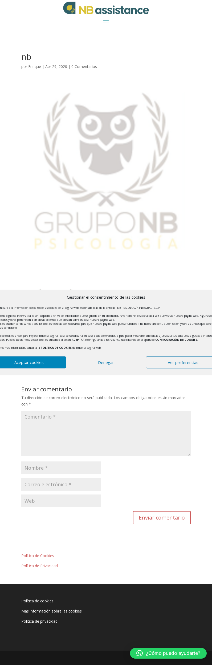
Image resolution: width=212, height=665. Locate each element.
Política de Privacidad (39, 565)
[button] (168, 653)
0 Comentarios (84, 66)
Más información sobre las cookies (51, 611)
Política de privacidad (39, 621)
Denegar (106, 362)
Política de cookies (37, 600)
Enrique (34, 66)
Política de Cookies (37, 555)
